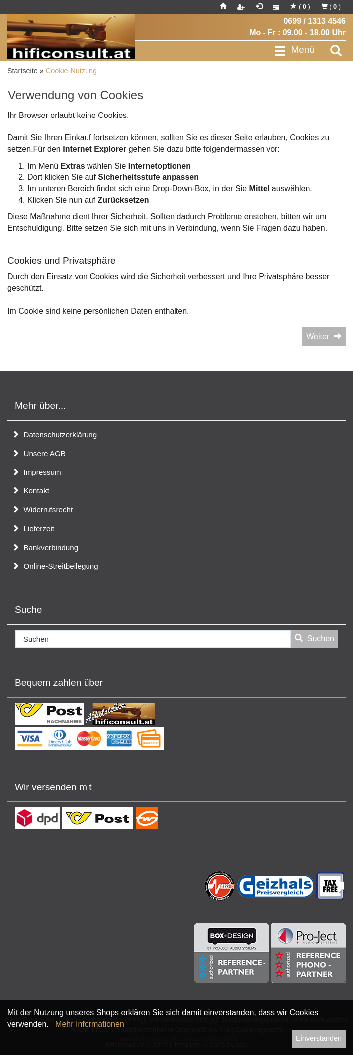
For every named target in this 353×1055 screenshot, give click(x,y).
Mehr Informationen (89, 1024)
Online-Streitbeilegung (55, 566)
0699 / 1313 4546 (314, 21)
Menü (294, 50)
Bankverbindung (45, 547)
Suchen (314, 638)
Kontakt (30, 490)
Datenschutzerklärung (54, 434)
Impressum (36, 472)
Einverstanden (319, 1038)
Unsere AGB (39, 453)
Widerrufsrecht (42, 509)
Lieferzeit (33, 528)
